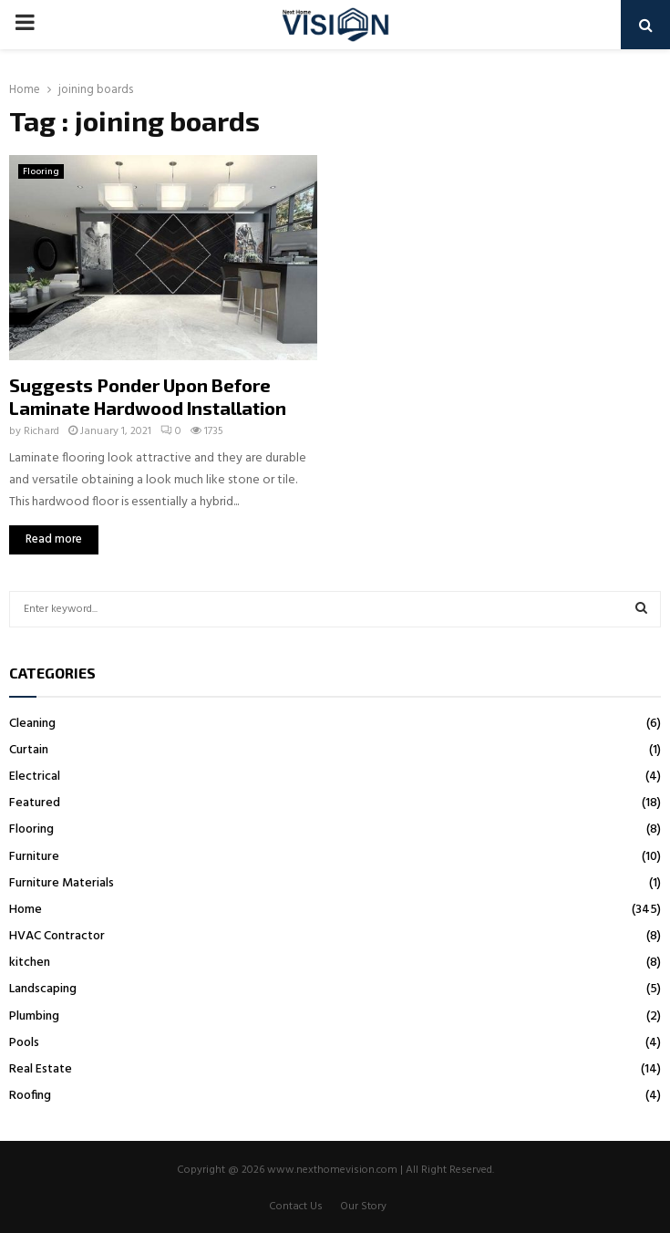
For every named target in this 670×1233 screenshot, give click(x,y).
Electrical (34, 776)
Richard (41, 431)
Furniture (34, 856)
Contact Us (296, 1206)
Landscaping (43, 989)
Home (25, 909)
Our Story (363, 1206)
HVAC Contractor (57, 936)
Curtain (28, 750)
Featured (34, 803)
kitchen (29, 962)
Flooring (41, 171)
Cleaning (32, 723)
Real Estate (40, 1069)
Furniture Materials (61, 883)
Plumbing (34, 1016)
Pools (24, 1042)
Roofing (30, 1095)
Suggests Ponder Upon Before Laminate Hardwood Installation (147, 396)
